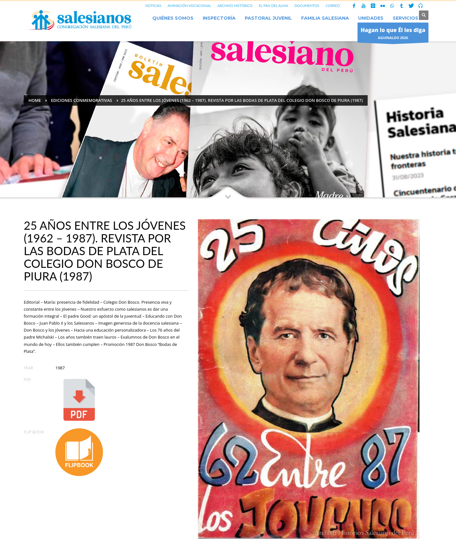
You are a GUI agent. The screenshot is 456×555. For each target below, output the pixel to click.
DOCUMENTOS (307, 5)
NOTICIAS (153, 5)
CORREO (333, 5)
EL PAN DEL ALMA (273, 5)
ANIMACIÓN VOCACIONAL (189, 5)
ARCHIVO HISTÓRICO (235, 5)
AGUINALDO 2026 (393, 34)
